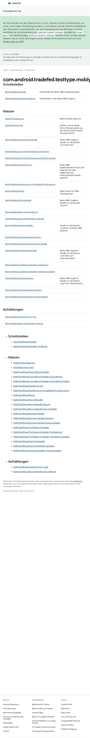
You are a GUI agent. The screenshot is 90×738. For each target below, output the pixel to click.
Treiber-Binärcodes (11, 727)
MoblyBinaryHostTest (14, 125)
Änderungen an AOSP (13, 41)
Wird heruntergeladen (12, 712)
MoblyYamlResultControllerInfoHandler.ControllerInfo (27, 151)
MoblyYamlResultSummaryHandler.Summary (23, 237)
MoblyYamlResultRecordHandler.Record (21, 212)
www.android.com (68, 717)
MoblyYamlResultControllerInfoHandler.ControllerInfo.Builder (30, 158)
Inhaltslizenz (77, 481)
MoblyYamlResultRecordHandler (18, 200)
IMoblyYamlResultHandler (15, 92)
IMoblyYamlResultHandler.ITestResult (20, 98)
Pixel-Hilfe (65, 708)
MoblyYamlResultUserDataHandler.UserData (23, 290)
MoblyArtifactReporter (14, 119)
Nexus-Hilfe (66, 712)
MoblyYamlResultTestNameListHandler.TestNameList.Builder (30, 272)
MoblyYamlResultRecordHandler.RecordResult (24, 323)
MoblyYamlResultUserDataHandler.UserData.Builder (26, 297)
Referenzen (30, 70)
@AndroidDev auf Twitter (42, 708)
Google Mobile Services (70, 721)
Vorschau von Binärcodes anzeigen (13, 718)
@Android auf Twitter (41, 704)
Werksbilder (8, 723)
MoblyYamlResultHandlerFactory (18, 165)
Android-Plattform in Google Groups (44, 722)
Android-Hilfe (66, 704)
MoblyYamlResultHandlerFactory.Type (20, 317)
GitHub (6, 731)
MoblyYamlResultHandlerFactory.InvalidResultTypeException (30, 184)
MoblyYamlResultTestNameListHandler (21, 251)
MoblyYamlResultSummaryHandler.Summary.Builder (26, 244)
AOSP (5, 70)
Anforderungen (9, 708)
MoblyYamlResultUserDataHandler (19, 278)
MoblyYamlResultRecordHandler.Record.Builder (24, 219)
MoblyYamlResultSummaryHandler (19, 225)
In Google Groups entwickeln (44, 727)
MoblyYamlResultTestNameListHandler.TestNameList (26, 265)
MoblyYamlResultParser (14, 191)
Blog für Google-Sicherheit (43, 717)
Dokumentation (12, 11)
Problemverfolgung (69, 729)
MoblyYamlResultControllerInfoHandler (21, 140)
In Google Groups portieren (43, 731)
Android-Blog (37, 712)
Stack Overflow (67, 725)
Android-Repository (11, 704)
